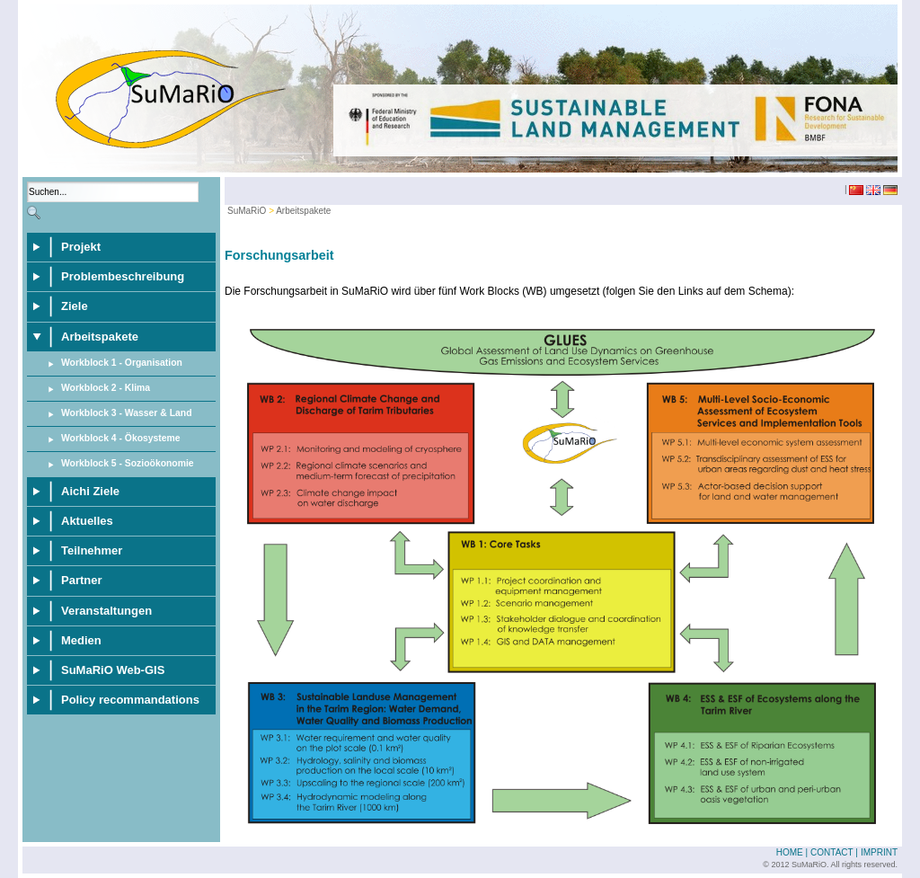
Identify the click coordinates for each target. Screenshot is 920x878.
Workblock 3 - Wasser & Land (126, 413)
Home (789, 852)
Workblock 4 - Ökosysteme (121, 438)
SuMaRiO (246, 211)
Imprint (879, 852)
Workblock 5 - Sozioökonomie (127, 463)
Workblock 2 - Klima (105, 388)
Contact (831, 852)
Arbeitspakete (303, 211)
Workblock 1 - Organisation (121, 363)
